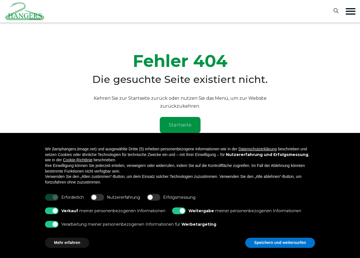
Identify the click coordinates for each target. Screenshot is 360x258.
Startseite (180, 125)
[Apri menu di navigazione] (351, 11)
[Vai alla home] (24, 11)
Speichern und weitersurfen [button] (280, 242)
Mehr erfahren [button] (67, 242)
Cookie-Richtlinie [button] (78, 160)
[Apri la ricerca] (340, 10)
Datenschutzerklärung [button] (257, 149)
